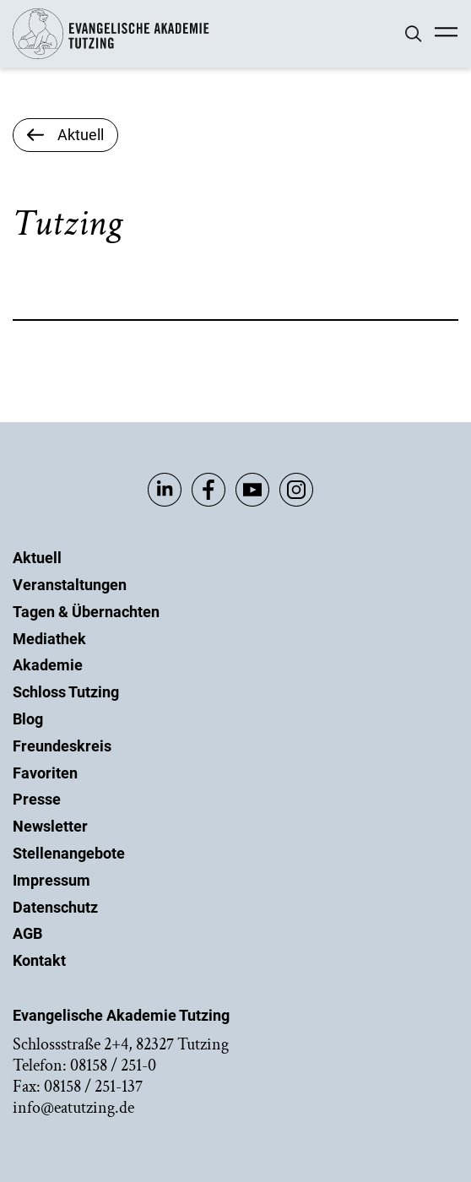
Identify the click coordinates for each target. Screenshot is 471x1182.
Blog (28, 719)
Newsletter (50, 826)
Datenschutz (55, 907)
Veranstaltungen (70, 585)
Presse (37, 799)
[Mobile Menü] (446, 33)
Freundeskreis (62, 746)
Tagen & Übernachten (86, 612)
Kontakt (39, 960)
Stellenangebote (69, 853)
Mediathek (49, 639)
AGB (27, 933)
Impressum (51, 880)
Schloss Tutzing (66, 692)
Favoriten (45, 773)
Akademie (48, 665)
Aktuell (37, 558)
